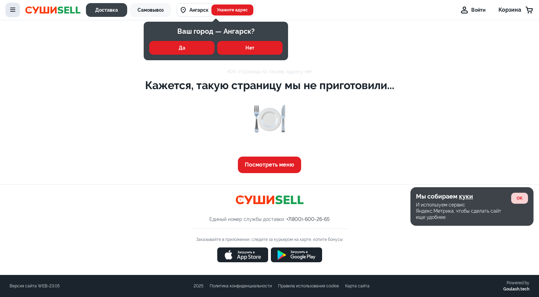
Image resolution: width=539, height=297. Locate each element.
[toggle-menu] (13, 10)
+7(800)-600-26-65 (308, 219)
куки (466, 196)
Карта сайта (357, 286)
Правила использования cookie (308, 286)
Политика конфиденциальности (241, 286)
